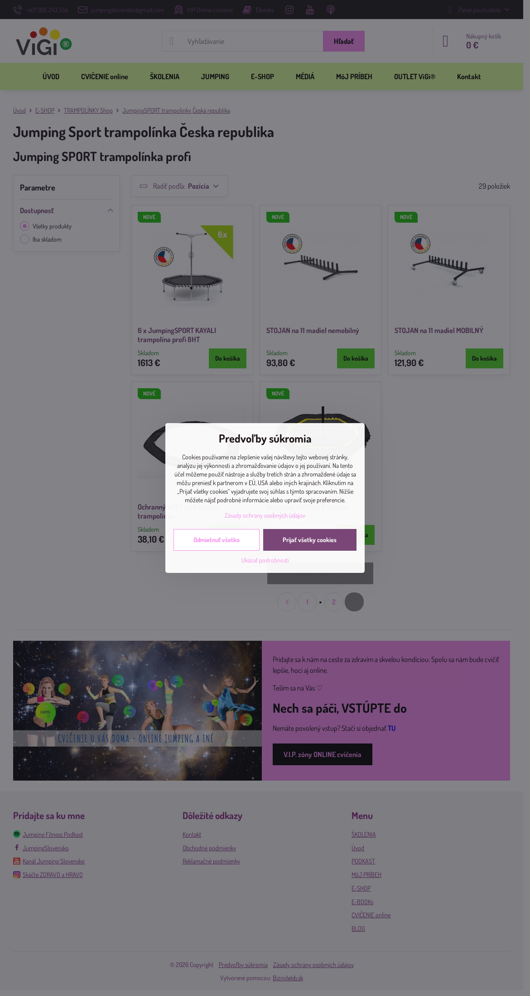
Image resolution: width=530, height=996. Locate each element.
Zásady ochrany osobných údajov (265, 515)
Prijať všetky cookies (310, 539)
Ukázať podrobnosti (265, 560)
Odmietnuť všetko (216, 539)
